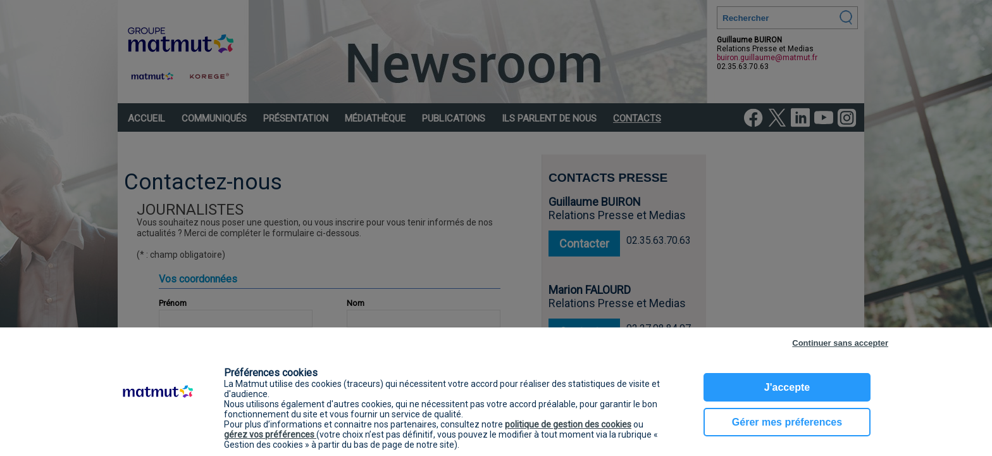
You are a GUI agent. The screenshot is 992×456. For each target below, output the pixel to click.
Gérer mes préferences (787, 422)
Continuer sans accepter (840, 343)
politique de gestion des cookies (568, 424)
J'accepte (787, 387)
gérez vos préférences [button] (270, 434)
